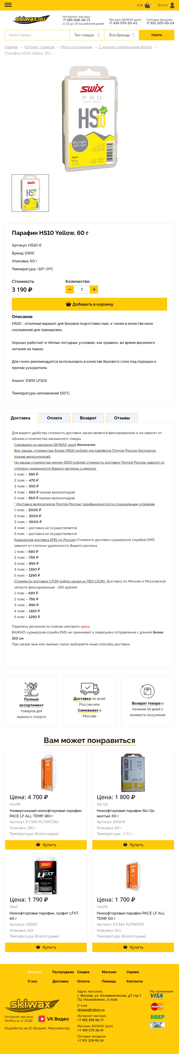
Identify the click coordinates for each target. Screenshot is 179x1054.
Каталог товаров (39, 47)
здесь (85, 626)
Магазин (109, 972)
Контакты (135, 981)
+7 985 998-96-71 (76, 20)
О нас (32, 981)
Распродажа (63, 972)
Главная (11, 47)
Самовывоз (88, 710)
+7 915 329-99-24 (160, 23)
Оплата (83, 981)
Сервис (133, 972)
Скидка (83, 972)
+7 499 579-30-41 (123, 23)
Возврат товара (146, 703)
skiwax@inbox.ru (91, 1009)
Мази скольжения (76, 47)
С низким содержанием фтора (125, 47)
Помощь (109, 981)
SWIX (29, 253)
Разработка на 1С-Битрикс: (37, 1028)
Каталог (34, 972)
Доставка (82, 698)
